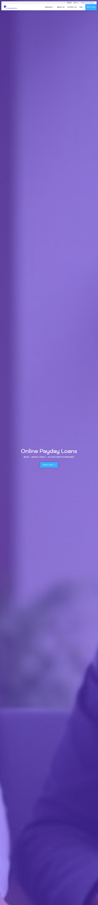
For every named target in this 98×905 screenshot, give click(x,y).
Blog (69, 2)
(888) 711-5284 (87, 3)
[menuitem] (76, 2)
